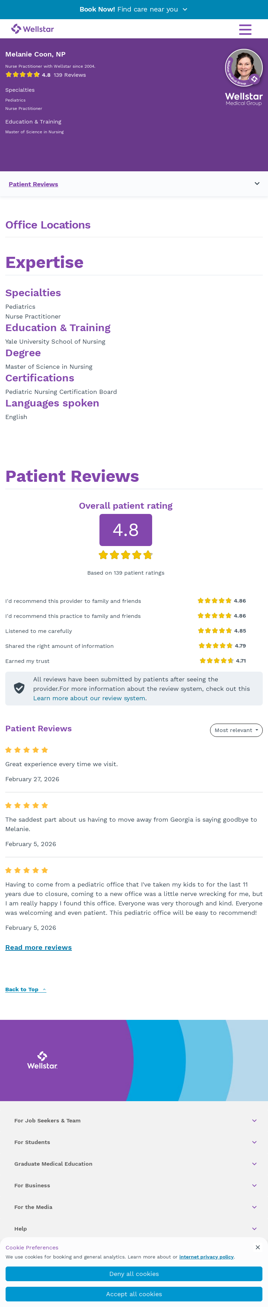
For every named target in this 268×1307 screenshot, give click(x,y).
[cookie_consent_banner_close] (257, 1247)
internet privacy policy (206, 1257)
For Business (136, 1185)
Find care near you (134, 9)
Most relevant (234, 730)
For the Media (136, 1207)
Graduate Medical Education (136, 1163)
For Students (136, 1142)
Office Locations (47, 225)
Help (136, 1228)
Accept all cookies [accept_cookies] (134, 1294)
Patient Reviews (33, 184)
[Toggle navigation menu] (253, 183)
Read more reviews (38, 947)
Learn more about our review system (89, 698)
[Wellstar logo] (32, 29)
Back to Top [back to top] (25, 990)
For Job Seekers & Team (136, 1120)
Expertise (44, 263)
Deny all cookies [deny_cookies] (134, 1273)
